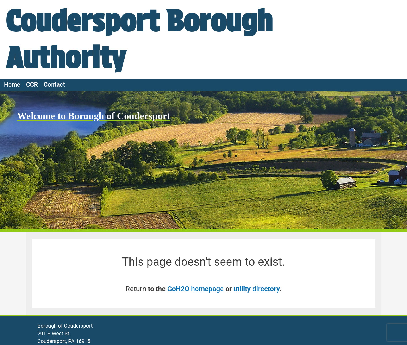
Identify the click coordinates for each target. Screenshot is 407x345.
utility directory (256, 289)
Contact (54, 84)
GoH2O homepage (195, 289)
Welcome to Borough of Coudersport (93, 116)
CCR (32, 84)
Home (12, 84)
